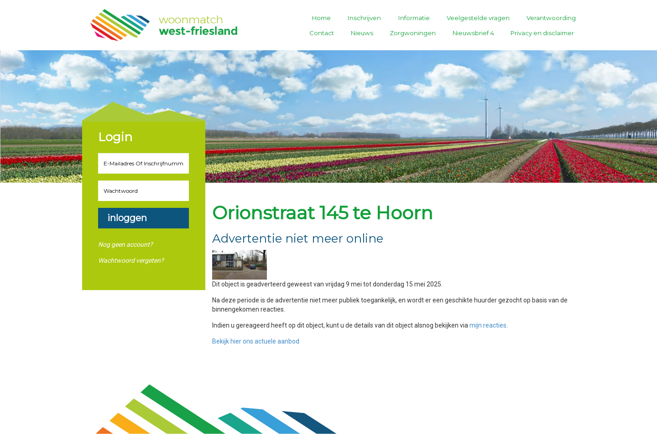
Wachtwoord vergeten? (131, 260)
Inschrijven (364, 17)
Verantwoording (551, 17)
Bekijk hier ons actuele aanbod (255, 341)
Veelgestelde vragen (478, 17)
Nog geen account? (125, 244)
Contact (321, 33)
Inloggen (127, 217)
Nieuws (362, 33)
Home (321, 17)
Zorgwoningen (413, 33)
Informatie (414, 17)
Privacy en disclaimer (542, 33)
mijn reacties (487, 325)
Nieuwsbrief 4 (473, 33)
